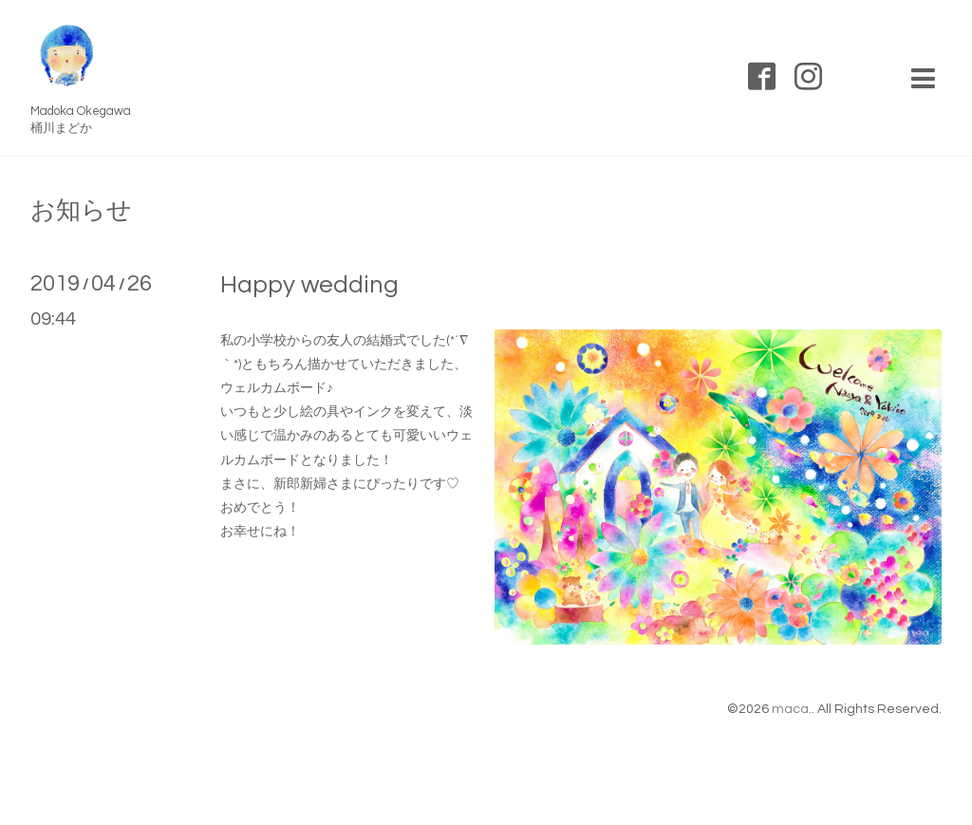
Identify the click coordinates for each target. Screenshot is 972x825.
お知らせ (81, 210)
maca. (792, 709)
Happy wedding (309, 284)
